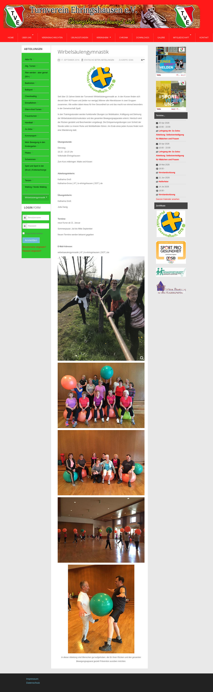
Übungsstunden (79, 37)
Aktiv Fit (29, 59)
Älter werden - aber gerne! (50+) (36, 74)
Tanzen (29, 180)
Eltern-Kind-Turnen (34, 109)
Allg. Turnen (31, 66)
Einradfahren (31, 103)
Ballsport (30, 90)
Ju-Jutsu (29, 129)
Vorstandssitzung (167, 172)
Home (11, 37)
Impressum (32, 678)
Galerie (161, 37)
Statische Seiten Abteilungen (99, 60)
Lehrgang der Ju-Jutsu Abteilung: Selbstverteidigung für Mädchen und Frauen (170, 135)
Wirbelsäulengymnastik (36, 197)
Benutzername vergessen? (34, 247)
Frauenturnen (32, 116)
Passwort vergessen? (31, 251)
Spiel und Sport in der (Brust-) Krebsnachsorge (35, 169)
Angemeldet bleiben (32, 233)
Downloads (142, 37)
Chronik (123, 37)
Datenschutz (33, 682)
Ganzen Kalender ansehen (167, 199)
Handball (30, 122)
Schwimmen (31, 159)
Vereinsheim (104, 37)
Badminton (30, 83)
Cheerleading (32, 96)
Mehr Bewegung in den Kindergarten (35, 144)
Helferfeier (163, 181)
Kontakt (204, 37)
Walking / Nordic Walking (36, 188)
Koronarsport (31, 136)
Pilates (29, 153)
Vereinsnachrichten (52, 37)
